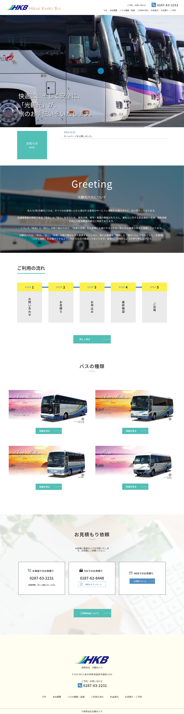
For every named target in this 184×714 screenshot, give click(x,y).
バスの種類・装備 (127, 10)
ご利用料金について (89, 613)
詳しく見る (85, 339)
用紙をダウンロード (93, 584)
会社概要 (113, 10)
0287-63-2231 (95, 685)
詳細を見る (44, 430)
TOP (105, 10)
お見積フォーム (140, 581)
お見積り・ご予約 (168, 10)
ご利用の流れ (143, 10)
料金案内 (155, 10)
